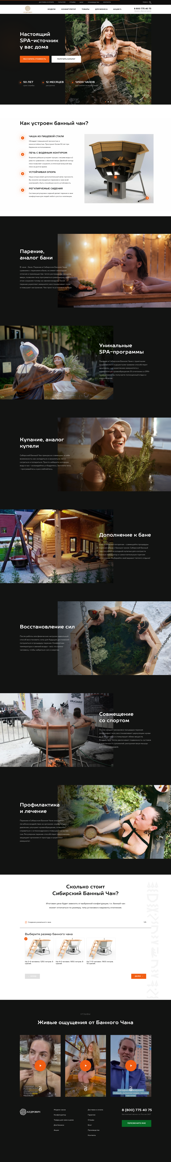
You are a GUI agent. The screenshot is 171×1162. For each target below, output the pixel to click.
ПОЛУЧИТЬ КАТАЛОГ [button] (66, 59)
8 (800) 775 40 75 (137, 1110)
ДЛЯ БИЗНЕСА (101, 9)
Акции (56, 1130)
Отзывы (72, 2)
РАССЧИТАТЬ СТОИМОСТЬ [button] (34, 59)
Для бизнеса (59, 1125)
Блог (81, 2)
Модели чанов (60, 1110)
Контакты (107, 2)
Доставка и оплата (46, 2)
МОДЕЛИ (51, 9)
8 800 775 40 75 (142, 9)
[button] (142, 11)
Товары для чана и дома (64, 1120)
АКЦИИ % (117, 9)
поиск (145, 2)
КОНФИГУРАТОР (68, 9)
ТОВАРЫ (85, 9)
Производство (93, 2)
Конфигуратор (60, 1115)
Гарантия (61, 2)
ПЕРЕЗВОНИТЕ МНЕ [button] (136, 1123)
